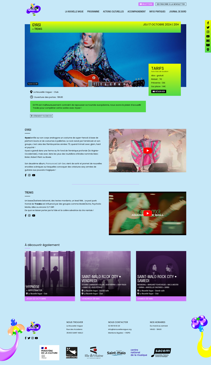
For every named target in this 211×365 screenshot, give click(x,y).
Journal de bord (177, 12)
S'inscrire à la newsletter (171, 4)
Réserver (159, 91)
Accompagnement (137, 12)
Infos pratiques (157, 12)
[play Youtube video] (147, 150)
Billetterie (146, 4)
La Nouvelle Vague (74, 12)
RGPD (128, 333)
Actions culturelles (113, 12)
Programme (93, 12)
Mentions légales (115, 333)
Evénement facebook (41, 116)
